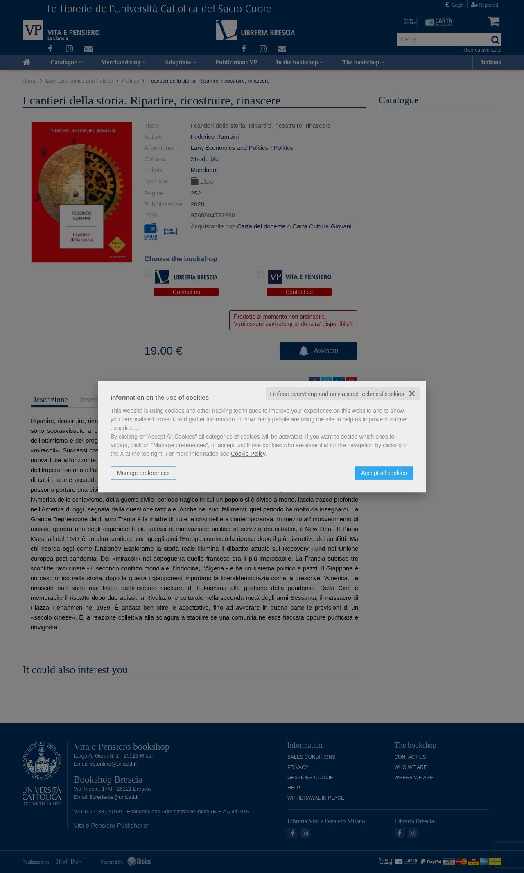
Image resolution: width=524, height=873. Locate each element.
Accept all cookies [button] (384, 473)
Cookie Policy (248, 453)
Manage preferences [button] (143, 473)
